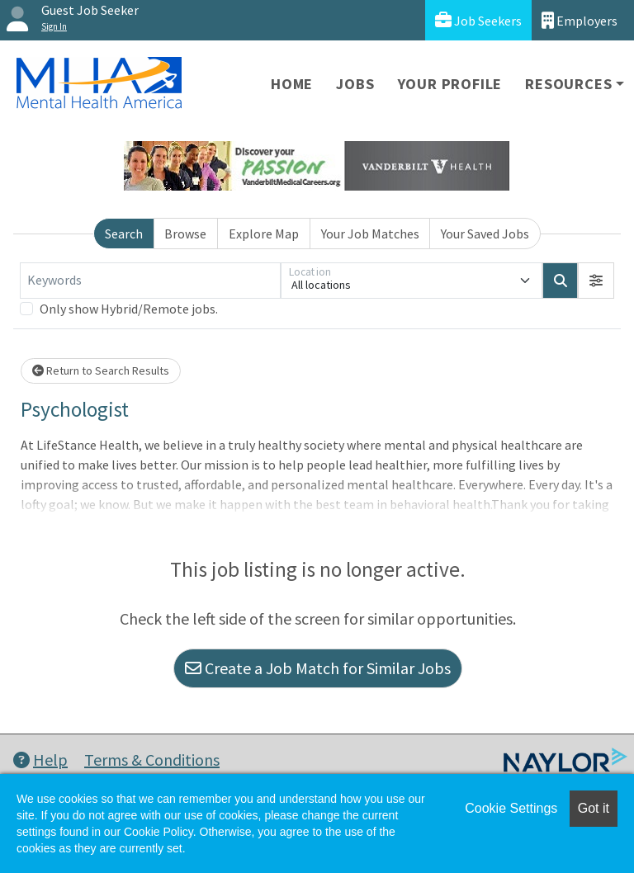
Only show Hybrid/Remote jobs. (129, 308)
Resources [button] (568, 83)
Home (292, 83)
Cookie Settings (511, 808)
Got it (593, 808)
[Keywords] (150, 280)
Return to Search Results (100, 370)
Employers (579, 20)
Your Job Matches (370, 233)
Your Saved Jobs (485, 233)
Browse (185, 233)
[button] (596, 280)
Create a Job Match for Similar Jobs (318, 668)
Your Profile (450, 83)
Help (40, 759)
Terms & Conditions (152, 759)
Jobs (355, 83)
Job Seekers (478, 20)
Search (124, 233)
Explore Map (264, 233)
